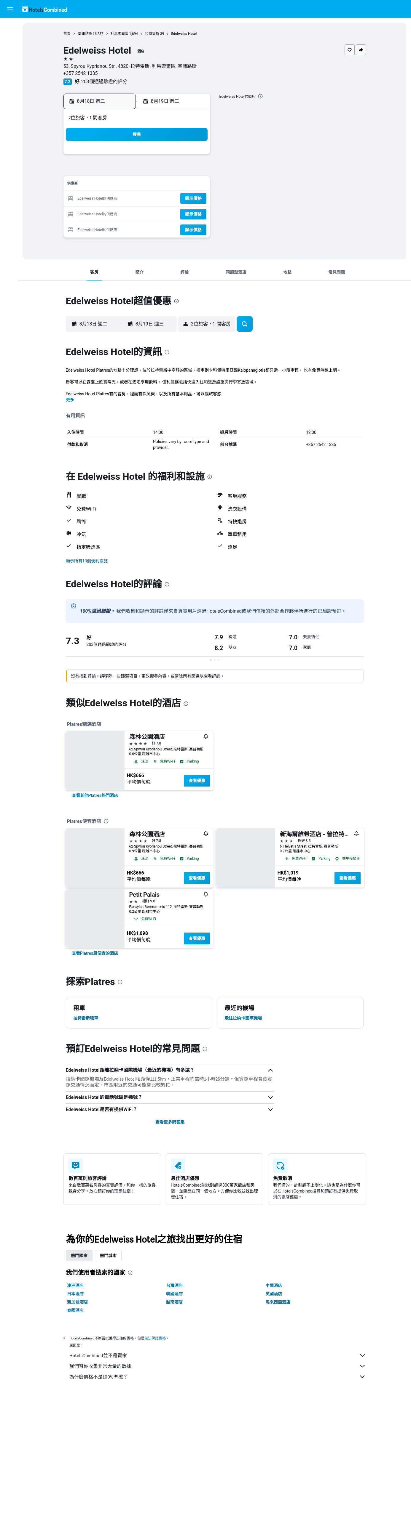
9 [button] (110, 184)
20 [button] (167, 199)
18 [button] (138, 199)
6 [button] (167, 170)
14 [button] (181, 184)
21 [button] (181, 199)
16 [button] (110, 199)
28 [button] (181, 213)
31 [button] (124, 227)
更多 (71, 399)
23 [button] (110, 213)
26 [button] (153, 213)
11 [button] (138, 184)
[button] (10, 9)
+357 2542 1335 (82, 73)
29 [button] (195, 213)
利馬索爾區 (121, 34)
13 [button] (167, 184)
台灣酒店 (175, 1285)
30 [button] (110, 227)
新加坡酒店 (78, 1302)
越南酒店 (175, 1302)
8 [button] (195, 170)
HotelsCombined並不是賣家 (219, 1355)
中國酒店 (275, 1285)
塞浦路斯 (86, 34)
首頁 (68, 34)
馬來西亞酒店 (279, 1302)
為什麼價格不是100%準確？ (219, 1376)
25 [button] (138, 213)
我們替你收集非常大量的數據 (219, 1366)
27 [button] (167, 213)
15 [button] (195, 184)
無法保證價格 (156, 1338)
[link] (96, 795)
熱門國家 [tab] (80, 1255)
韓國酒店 (175, 1293)
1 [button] (195, 156)
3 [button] (124, 170)
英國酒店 (275, 1293)
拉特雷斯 (153, 34)
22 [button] (195, 199)
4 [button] (138, 170)
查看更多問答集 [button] (171, 1122)
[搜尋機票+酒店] (10, 64)
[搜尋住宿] (10, 40)
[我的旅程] (10, 94)
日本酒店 (76, 1293)
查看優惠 (198, 780)
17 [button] (124, 199)
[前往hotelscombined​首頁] (44, 9)
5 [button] (153, 170)
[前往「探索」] (10, 77)
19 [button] (153, 199)
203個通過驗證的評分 (105, 81)
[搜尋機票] (10, 27)
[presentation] (261, 96)
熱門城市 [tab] (109, 1255)
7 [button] (181, 170)
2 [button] (110, 170)
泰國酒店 (76, 1310)
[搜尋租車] (10, 52)
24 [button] (124, 213)
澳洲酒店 (76, 1285)
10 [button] (124, 184)
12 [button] (153, 184)
